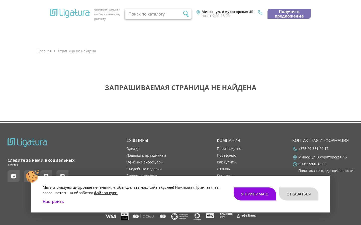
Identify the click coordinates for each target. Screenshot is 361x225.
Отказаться (299, 193)
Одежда (133, 149)
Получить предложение (289, 14)
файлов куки (106, 192)
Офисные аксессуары (144, 162)
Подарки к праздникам (146, 155)
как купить (226, 162)
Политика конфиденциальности (325, 171)
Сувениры (137, 140)
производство (229, 149)
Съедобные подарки (144, 169)
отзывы (224, 169)
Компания (228, 140)
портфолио (226, 155)
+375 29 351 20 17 (313, 149)
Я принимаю (254, 193)
